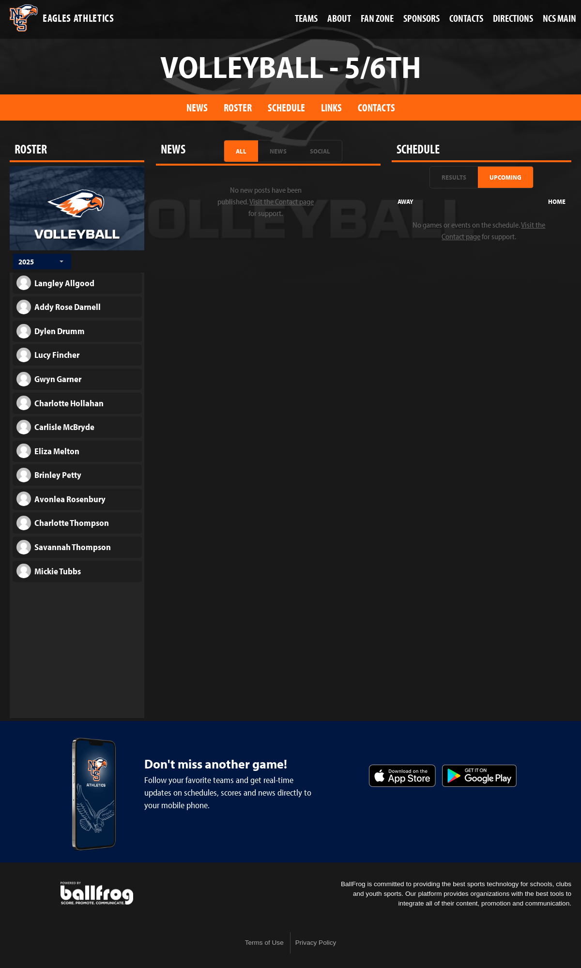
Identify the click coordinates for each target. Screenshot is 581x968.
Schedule (286, 107)
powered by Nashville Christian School (97, 893)
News (197, 107)
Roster (238, 107)
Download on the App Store (402, 776)
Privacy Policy (315, 942)
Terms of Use (264, 942)
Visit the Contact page (281, 201)
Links (331, 107)
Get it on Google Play (479, 776)
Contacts (376, 107)
